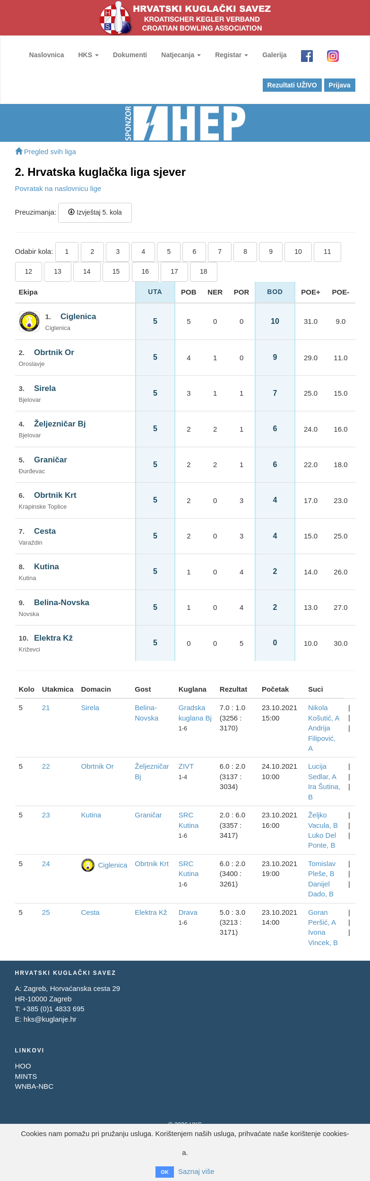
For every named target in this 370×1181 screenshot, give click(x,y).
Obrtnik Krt (55, 495)
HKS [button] (88, 55)
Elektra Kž (53, 638)
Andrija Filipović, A (322, 738)
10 (298, 251)
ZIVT (186, 766)
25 (46, 912)
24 (46, 864)
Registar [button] (231, 55)
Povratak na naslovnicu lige (58, 188)
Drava (188, 912)
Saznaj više (196, 1171)
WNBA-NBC (34, 1086)
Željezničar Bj (60, 423)
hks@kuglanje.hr (50, 1019)
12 (29, 271)
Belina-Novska (61, 602)
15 (116, 271)
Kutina (46, 566)
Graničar (50, 459)
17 (174, 271)
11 (327, 251)
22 (46, 766)
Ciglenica (78, 316)
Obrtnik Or (54, 352)
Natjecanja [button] (181, 55)
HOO (23, 1066)
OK (165, 1172)
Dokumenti (130, 55)
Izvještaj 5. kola (95, 212)
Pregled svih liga (45, 152)
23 (46, 815)
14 (87, 271)
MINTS (26, 1076)
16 (145, 271)
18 (203, 271)
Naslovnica (46, 55)
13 (57, 271)
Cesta (45, 531)
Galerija (274, 55)
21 (46, 707)
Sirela (45, 388)
